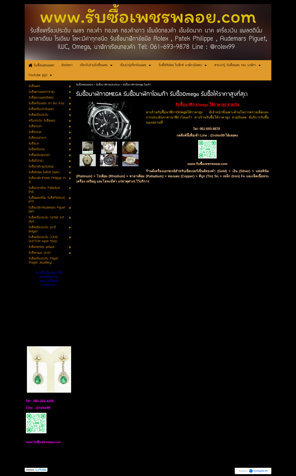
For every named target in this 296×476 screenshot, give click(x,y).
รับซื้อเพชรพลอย (84, 85)
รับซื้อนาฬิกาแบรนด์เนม (108, 85)
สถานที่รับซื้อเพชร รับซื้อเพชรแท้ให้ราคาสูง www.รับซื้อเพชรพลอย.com (49, 279)
